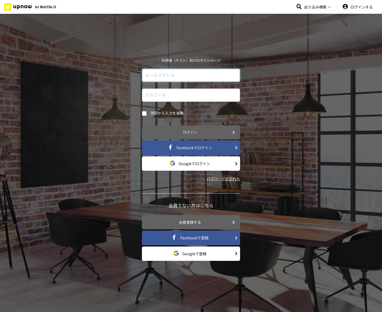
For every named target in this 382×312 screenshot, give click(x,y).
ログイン (209, 132)
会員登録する (207, 222)
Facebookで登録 (204, 238)
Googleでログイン (203, 163)
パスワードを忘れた (223, 178)
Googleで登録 (205, 253)
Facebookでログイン (202, 147)
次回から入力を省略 (163, 113)
